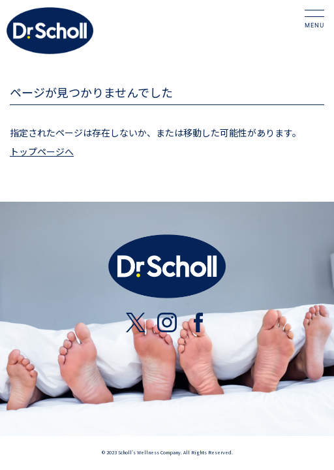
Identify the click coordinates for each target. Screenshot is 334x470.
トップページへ (42, 151)
